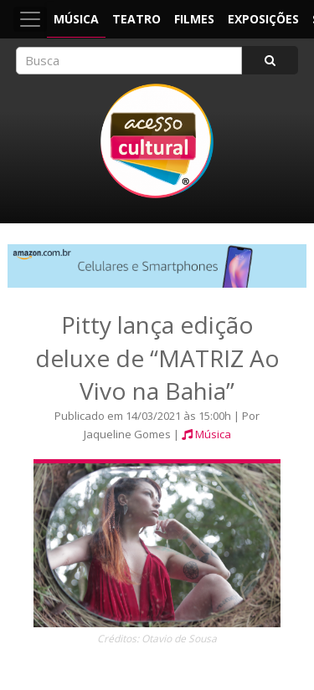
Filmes (194, 19)
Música (76, 19)
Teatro (136, 19)
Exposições (263, 19)
